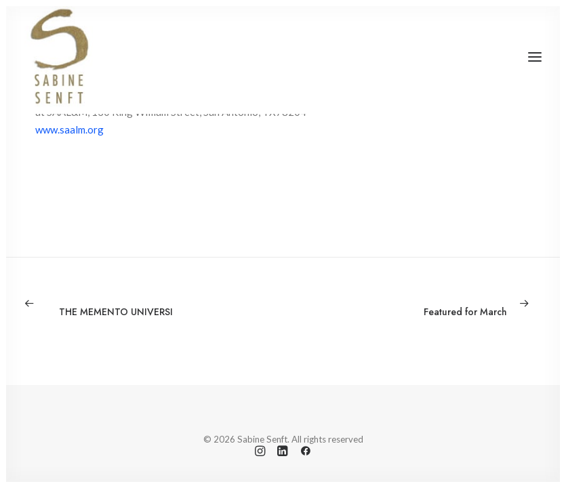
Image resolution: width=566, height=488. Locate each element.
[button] (535, 57)
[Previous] (127, 303)
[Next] (438, 303)
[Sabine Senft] (58, 57)
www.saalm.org (69, 129)
